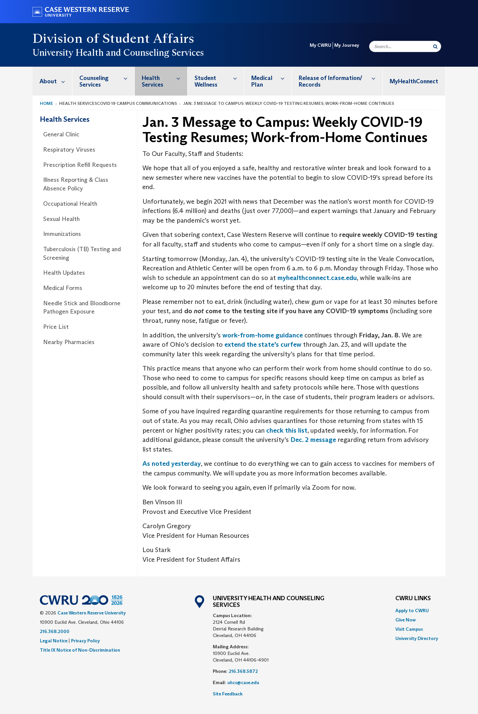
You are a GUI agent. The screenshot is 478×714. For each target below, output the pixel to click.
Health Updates (64, 272)
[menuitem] (52, 81)
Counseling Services (106, 78)
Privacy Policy (85, 641)
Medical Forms (62, 288)
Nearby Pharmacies (69, 342)
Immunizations (62, 234)
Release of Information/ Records (340, 78)
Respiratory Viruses (69, 149)
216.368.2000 (54, 631)
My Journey (346, 45)
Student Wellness (219, 78)
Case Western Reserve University (91, 613)
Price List (56, 326)
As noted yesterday (171, 463)
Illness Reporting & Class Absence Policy (75, 184)
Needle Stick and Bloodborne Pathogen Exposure (81, 308)
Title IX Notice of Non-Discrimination (80, 650)
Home (46, 103)
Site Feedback (228, 694)
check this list (286, 430)
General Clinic (61, 134)
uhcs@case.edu (243, 682)
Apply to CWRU (412, 610)
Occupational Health (70, 203)
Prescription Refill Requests (80, 165)
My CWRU (320, 45)
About (56, 81)
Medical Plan (271, 78)
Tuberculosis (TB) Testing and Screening (82, 253)
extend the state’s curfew (262, 344)
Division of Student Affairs (114, 38)
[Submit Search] (435, 46)
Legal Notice (53, 641)
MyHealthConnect (414, 81)
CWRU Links (413, 598)
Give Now (405, 620)
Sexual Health (61, 219)
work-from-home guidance (262, 335)
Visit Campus (409, 629)
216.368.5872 (243, 671)
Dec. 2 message (313, 440)
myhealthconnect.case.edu (317, 278)
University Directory (416, 638)
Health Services (164, 78)
